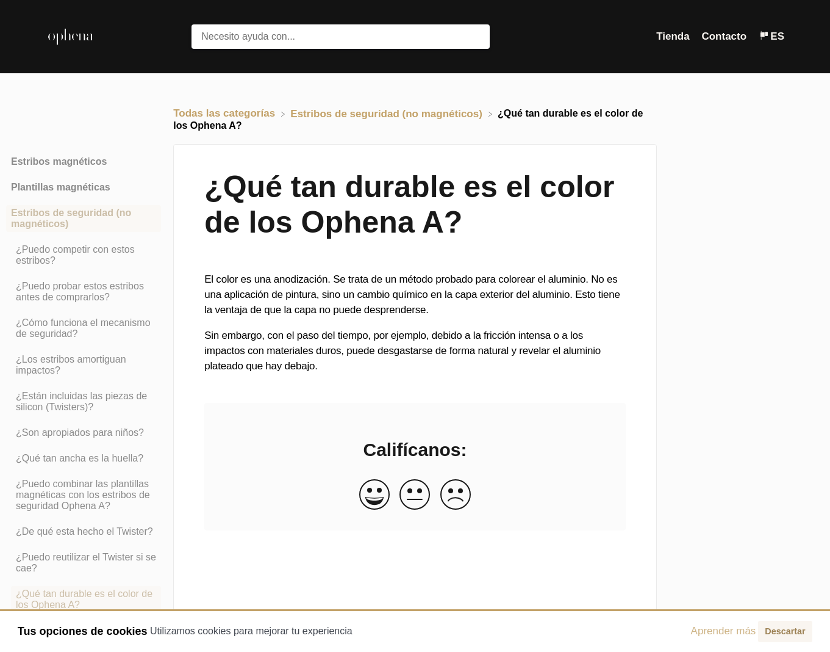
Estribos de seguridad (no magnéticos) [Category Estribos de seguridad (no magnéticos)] (71, 218)
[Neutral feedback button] (415, 495)
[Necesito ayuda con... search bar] (340, 36)
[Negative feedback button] (455, 495)
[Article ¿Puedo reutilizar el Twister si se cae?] (83, 562)
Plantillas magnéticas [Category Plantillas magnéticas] (60, 187)
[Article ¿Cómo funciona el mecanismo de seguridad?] (83, 328)
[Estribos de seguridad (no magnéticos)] (387, 113)
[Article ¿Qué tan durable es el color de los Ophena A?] (83, 599)
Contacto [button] (723, 36)
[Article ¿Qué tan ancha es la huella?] (83, 458)
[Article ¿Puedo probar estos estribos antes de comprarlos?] (83, 291)
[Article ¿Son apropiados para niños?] (83, 433)
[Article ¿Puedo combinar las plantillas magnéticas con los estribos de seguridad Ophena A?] (83, 495)
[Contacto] (725, 36)
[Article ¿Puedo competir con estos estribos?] (83, 255)
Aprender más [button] (723, 631)
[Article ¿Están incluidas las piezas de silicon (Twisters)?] (83, 401)
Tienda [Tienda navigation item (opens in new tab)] (674, 36)
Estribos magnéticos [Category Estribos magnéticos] (59, 161)
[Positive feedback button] (374, 495)
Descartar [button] (785, 631)
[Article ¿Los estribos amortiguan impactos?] (83, 365)
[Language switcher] (771, 36)
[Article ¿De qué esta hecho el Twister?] (83, 532)
